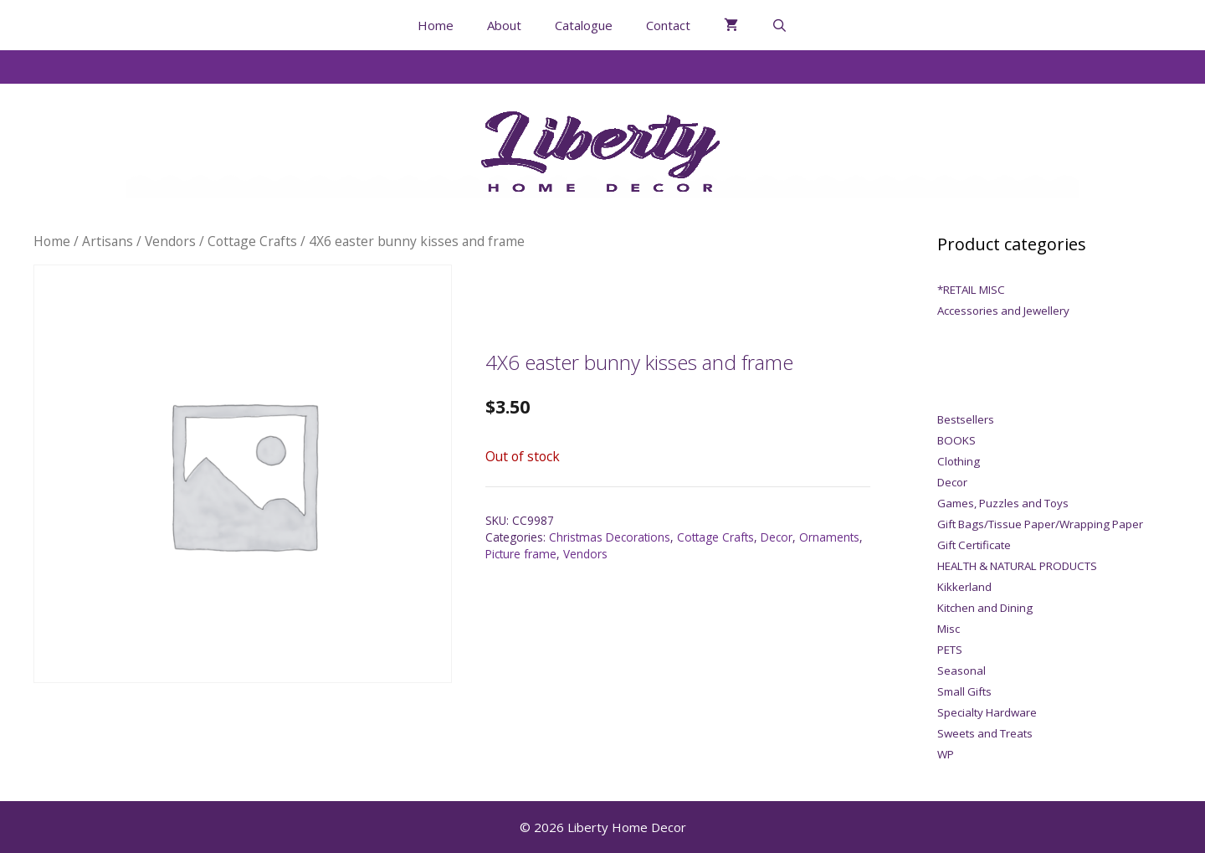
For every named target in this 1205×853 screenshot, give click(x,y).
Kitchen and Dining (985, 607)
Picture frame (520, 554)
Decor (776, 537)
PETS (949, 649)
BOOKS (956, 440)
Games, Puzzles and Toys (1003, 503)
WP (945, 754)
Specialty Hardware (987, 712)
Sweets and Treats (985, 733)
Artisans (107, 241)
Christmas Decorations (609, 537)
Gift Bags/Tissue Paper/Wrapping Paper (1040, 524)
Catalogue (584, 25)
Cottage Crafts (252, 241)
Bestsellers (965, 419)
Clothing (958, 461)
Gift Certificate (974, 544)
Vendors (170, 241)
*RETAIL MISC (971, 289)
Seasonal (961, 670)
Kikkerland (964, 586)
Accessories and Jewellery (1003, 310)
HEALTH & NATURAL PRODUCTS (1017, 565)
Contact (668, 25)
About (504, 25)
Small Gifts (964, 691)
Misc (948, 628)
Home (436, 25)
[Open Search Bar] (779, 25)
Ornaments (829, 537)
